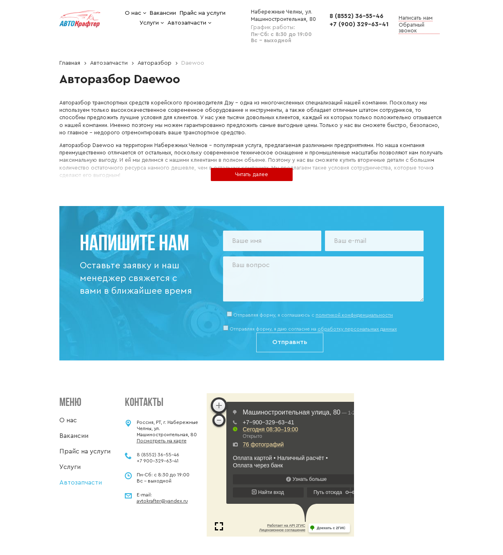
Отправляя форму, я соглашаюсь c (313, 315)
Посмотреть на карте (162, 440)
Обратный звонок (411, 27)
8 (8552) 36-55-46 (356, 16)
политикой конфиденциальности (354, 315)
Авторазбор (154, 63)
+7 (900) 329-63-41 (358, 24)
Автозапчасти (109, 63)
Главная (69, 63)
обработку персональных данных (357, 328)
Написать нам (416, 17)
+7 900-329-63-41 (157, 460)
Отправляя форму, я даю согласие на (313, 328)
